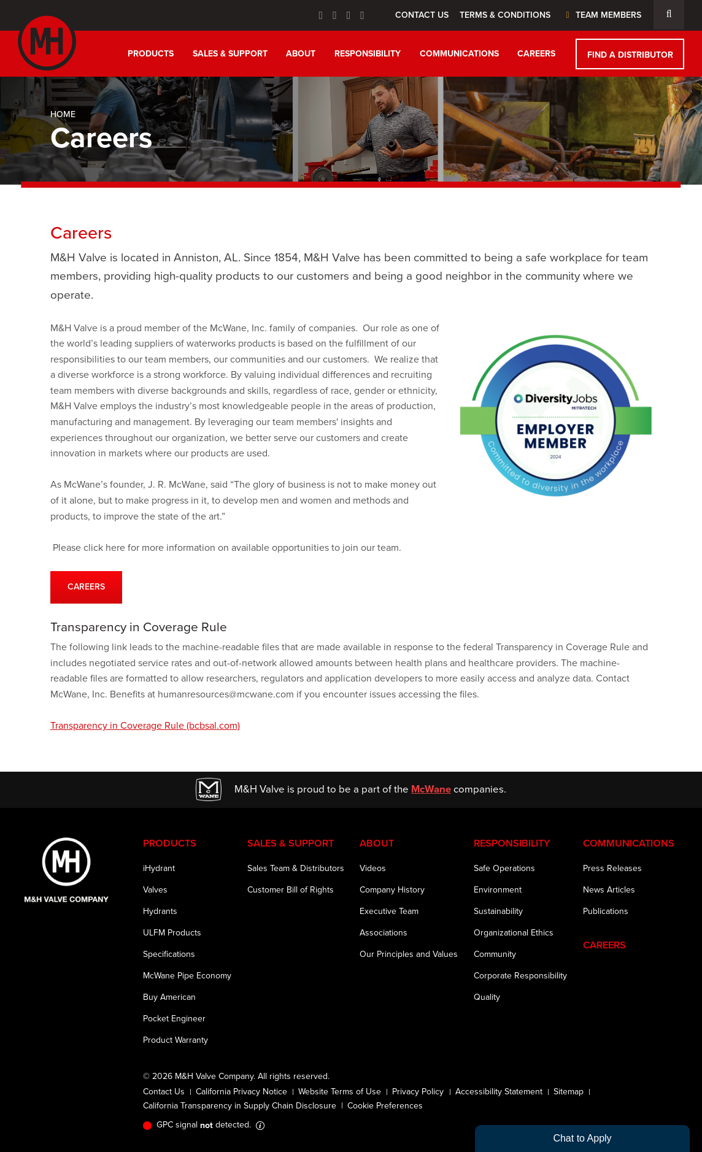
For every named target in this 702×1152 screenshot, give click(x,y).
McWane (431, 788)
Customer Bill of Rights (290, 889)
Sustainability (498, 911)
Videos (373, 868)
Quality (487, 997)
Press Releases (612, 868)
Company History (392, 889)
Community (495, 954)
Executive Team (389, 911)
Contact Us (422, 15)
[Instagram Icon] (362, 15)
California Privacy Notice (241, 1091)
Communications (459, 53)
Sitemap (569, 1091)
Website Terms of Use (339, 1091)
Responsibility (367, 53)
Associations (383, 932)
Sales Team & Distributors (295, 868)
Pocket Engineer (174, 1018)
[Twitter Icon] (335, 15)
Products (151, 53)
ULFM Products (172, 932)
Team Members (601, 15)
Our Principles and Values (409, 954)
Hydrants (160, 911)
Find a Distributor (630, 54)
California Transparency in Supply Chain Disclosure (239, 1105)
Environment (498, 889)
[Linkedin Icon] (349, 15)
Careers (536, 53)
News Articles (609, 889)
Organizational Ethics (514, 932)
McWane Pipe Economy (187, 975)
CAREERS (86, 586)
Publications (605, 911)
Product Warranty (175, 1040)
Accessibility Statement (498, 1091)
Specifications (169, 954)
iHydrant (159, 868)
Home (62, 114)
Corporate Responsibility (520, 975)
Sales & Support (230, 53)
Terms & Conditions (505, 15)
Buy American (169, 997)
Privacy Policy (418, 1091)
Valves (155, 889)
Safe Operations (504, 868)
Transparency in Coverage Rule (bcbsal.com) (145, 725)
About (300, 53)
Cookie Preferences (385, 1105)
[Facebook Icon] (321, 15)
